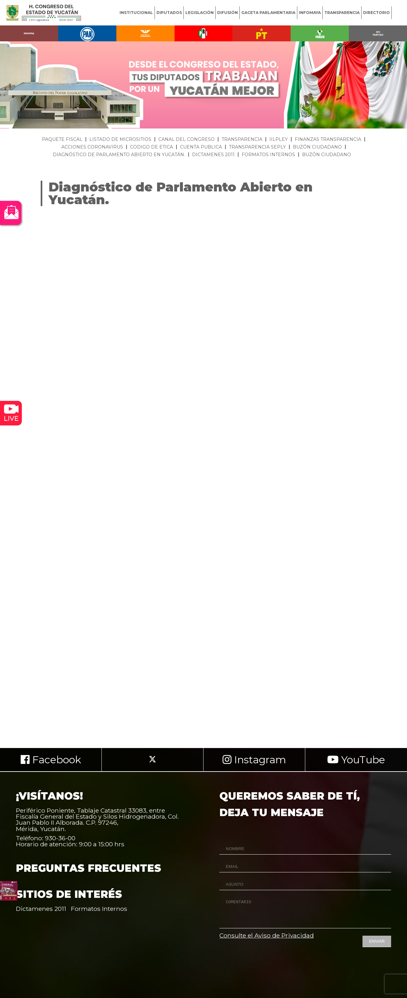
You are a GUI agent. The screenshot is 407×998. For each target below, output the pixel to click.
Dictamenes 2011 (41, 908)
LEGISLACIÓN (199, 12)
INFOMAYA (310, 12)
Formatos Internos (99, 908)
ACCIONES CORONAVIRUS (92, 147)
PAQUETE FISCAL (62, 139)
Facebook (51, 759)
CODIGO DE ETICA (151, 147)
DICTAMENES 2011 (213, 154)
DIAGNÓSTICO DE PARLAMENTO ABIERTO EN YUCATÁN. (119, 154)
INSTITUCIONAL (136, 12)
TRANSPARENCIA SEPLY (257, 147)
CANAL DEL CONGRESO (186, 139)
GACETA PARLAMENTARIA (268, 12)
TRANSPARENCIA (342, 12)
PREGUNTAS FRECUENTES (88, 868)
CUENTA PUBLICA (201, 147)
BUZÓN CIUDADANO (317, 147)
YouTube (356, 759)
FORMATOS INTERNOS (268, 154)
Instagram (254, 759)
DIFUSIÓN (227, 12)
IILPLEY (278, 139)
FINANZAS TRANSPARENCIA (328, 139)
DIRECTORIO (376, 12)
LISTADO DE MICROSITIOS (120, 139)
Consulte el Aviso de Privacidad (266, 935)
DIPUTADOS (169, 12)
